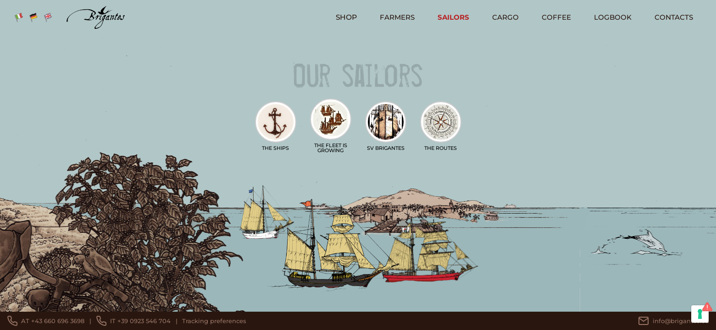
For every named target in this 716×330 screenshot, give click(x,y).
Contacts (674, 17)
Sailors (453, 17)
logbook (613, 17)
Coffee (556, 17)
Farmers (397, 17)
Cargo (505, 17)
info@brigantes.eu (673, 320)
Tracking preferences (214, 320)
